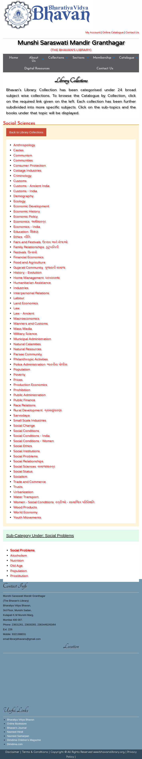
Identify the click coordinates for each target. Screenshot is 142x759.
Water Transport (26, 497)
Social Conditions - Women (33, 441)
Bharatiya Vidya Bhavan (20, 719)
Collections (56, 57)
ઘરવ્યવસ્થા (52, 278)
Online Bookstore (17, 723)
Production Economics (30, 385)
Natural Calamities (27, 344)
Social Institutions (26, 451)
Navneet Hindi (15, 731)
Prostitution (19, 576)
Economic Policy (25, 217)
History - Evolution (27, 273)
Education (20, 232)
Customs (20, 181)
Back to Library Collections (26, 132)
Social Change (24, 426)
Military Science (25, 334)
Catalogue (126, 57)
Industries (20, 288)
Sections (78, 57)
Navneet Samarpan (18, 735)
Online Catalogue (113, 32)
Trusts (18, 487)
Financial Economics (28, 257)
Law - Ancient (23, 313)
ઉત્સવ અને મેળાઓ (55, 242)
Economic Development (31, 206)
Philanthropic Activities (30, 359)
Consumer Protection (29, 166)
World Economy (25, 512)
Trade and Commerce (29, 482)
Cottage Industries (27, 171)
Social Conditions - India (31, 436)
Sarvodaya (21, 415)
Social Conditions (26, 431)
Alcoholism (18, 556)
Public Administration (29, 395)
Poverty (19, 375)
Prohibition (21, 390)
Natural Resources (27, 349)
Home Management (28, 278)
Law (16, 308)
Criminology (22, 176)
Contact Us (132, 32)
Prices (18, 380)
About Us (33, 59)
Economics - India (26, 227)
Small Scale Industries (29, 420)
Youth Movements (27, 517)
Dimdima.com (15, 744)
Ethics (17, 237)
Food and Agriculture (29, 262)
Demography (23, 196)
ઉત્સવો (32, 252)
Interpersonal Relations (31, 293)
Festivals (19, 252)
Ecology (19, 201)
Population (21, 369)
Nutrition (17, 561)
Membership (102, 57)
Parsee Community (27, 354)
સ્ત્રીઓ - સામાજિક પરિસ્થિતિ (74, 502)
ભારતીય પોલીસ (57, 364)
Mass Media (22, 329)
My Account (92, 32)
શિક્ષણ (34, 232)
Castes (18, 150)
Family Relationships (28, 247)
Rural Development (28, 410)
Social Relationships (28, 461)
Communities (23, 160)
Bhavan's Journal (17, 727)
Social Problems (25, 456)
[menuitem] (13, 59)
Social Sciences (24, 466)
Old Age (16, 566)
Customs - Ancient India (31, 186)
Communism (22, 155)
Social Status (23, 471)
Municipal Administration (32, 339)
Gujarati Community (28, 268)
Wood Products (25, 507)
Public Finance (24, 400)
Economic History (26, 211)
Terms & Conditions (35, 752)
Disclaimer (12, 752)
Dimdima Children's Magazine (24, 739)
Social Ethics (22, 446)
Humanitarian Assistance (32, 283)
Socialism (20, 477)
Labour (18, 298)
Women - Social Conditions (33, 502)
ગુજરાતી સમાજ (55, 268)
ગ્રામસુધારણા (53, 410)
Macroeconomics (26, 319)
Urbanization (23, 492)
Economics (21, 222)
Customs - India (25, 191)
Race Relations (24, 405)
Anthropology (24, 145)
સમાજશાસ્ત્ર (46, 466)
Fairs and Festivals (27, 242)
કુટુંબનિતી (52, 247)
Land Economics (25, 303)
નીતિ (27, 237)
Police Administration (29, 364)
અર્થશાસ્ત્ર (38, 222)
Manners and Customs (30, 324)
